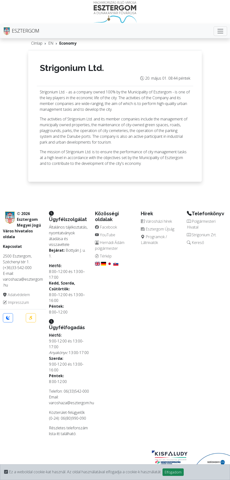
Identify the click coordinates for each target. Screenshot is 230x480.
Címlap (36, 43)
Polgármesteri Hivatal (201, 224)
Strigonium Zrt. (201, 234)
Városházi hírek (156, 221)
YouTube (105, 234)
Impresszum (16, 302)
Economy (67, 43)
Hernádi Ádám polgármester (109, 245)
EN (51, 43)
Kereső (195, 242)
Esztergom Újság (157, 229)
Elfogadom (173, 472)
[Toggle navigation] (220, 31)
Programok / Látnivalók (154, 239)
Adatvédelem (16, 294)
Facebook (106, 227)
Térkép (103, 256)
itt (58, 433)
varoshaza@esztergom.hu (71, 402)
